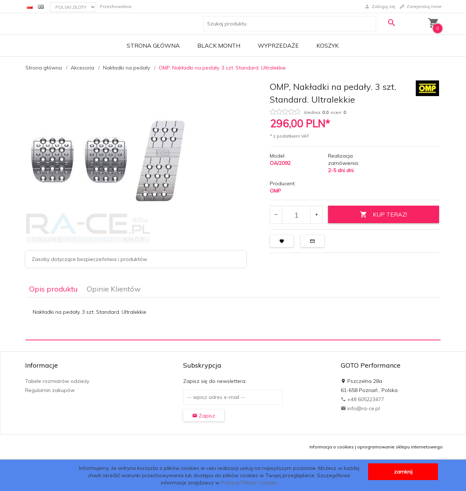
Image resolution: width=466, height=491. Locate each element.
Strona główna (153, 45)
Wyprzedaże (278, 45)
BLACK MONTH (218, 45)
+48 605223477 (362, 399)
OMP (275, 190)
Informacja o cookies (331, 447)
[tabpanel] (233, 318)
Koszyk (327, 45)
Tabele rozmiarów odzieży (57, 381)
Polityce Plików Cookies (249, 482)
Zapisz (203, 415)
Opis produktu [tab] (53, 288)
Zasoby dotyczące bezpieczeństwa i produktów (89, 259)
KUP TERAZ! (383, 214)
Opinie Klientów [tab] (114, 288)
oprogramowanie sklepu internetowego (400, 447)
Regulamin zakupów (50, 390)
